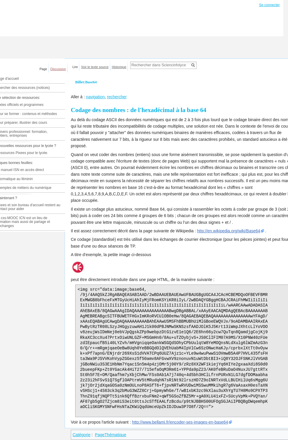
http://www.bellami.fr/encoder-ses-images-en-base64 (180, 422)
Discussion (58, 69)
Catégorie (82, 434)
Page (43, 69)
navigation (95, 96)
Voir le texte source (95, 67)
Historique (119, 67)
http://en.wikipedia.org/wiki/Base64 (228, 231)
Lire (75, 67)
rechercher (117, 96)
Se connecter (269, 5)
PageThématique (110, 434)
